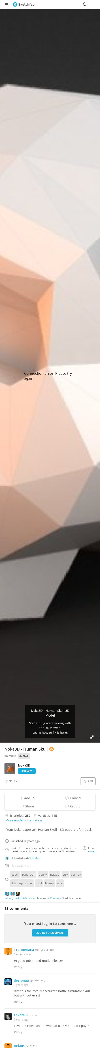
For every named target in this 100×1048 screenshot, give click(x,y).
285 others (54, 898)
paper (15, 874)
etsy (65, 874)
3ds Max (34, 858)
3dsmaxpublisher (22, 883)
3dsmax (76, 874)
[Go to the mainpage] (23, 4)
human (49, 883)
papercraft (28, 874)
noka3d (54, 874)
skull (39, 883)
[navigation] (6, 4)
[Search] (85, 4)
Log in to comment (50, 933)
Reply (18, 967)
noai (60, 883)
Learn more (89, 849)
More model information (23, 820)
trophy (43, 874)
